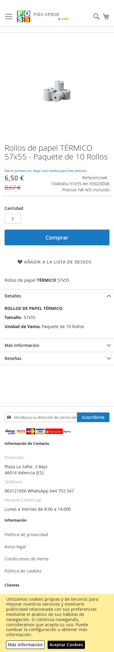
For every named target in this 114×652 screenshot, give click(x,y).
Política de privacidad (26, 534)
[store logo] (43, 16)
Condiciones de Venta (27, 559)
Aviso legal (15, 546)
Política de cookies (23, 571)
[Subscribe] (93, 417)
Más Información (22, 345)
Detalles (13, 296)
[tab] (57, 295)
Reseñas (13, 358)
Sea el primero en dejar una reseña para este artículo (46, 170)
